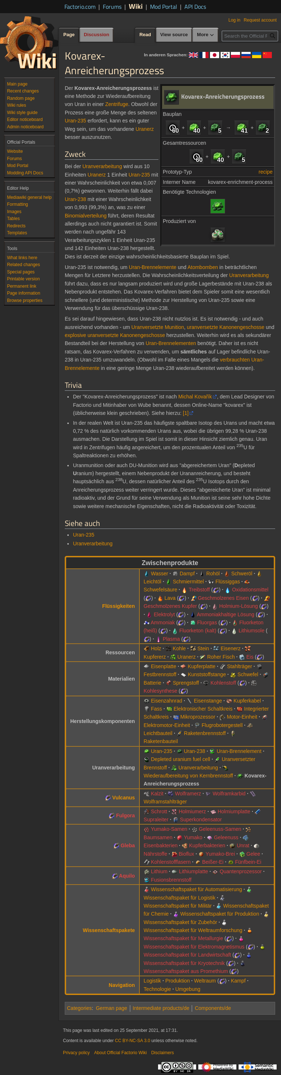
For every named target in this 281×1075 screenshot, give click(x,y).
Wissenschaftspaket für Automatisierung (196, 889)
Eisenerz (230, 648)
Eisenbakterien (161, 845)
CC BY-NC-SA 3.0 (132, 1040)
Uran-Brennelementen (171, 343)
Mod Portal (163, 6)
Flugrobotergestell (222, 725)
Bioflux (186, 854)
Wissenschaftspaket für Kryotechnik (184, 963)
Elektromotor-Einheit (167, 725)
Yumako (193, 837)
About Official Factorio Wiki (120, 1052)
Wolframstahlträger (165, 802)
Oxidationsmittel (250, 590)
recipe (266, 172)
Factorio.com (79, 6)
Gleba (128, 845)
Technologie (157, 989)
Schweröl (241, 573)
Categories (79, 1008)
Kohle (179, 648)
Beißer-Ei (213, 862)
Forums (112, 6)
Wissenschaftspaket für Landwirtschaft (187, 955)
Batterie (152, 683)
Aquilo (127, 876)
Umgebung (188, 989)
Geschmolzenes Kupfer (170, 606)
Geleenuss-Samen (220, 829)
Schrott (159, 811)
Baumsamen (158, 837)
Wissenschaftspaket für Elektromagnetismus (194, 947)
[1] (186, 413)
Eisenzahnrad (166, 701)
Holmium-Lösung (238, 606)
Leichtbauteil (158, 733)
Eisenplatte (163, 666)
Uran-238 (75, 199)
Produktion (177, 981)
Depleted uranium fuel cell (180, 759)
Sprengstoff (186, 683)
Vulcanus (123, 797)
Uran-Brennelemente (152, 267)
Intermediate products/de (161, 1008)
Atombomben (202, 267)
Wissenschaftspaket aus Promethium (186, 971)
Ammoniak (163, 622)
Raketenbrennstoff (205, 733)
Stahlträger (239, 666)
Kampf (238, 981)
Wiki (136, 6)
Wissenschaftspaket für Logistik (180, 898)
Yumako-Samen (169, 829)
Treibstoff (199, 590)
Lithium (159, 871)
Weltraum (205, 981)
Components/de (213, 1008)
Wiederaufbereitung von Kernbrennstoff (188, 776)
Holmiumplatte (234, 811)
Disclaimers (162, 1052)
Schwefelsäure (160, 590)
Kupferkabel (247, 701)
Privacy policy (76, 1052)
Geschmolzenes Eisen (223, 598)
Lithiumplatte (193, 871)
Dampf (187, 573)
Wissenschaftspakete (109, 930)
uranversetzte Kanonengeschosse (226, 327)
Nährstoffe (155, 854)
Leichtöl (152, 581)
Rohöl (213, 573)
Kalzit (157, 793)
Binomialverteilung (85, 216)
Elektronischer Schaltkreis (202, 709)
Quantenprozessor (241, 871)
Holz (156, 648)
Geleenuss (226, 837)
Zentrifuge (116, 104)
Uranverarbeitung (102, 166)
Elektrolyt (164, 614)
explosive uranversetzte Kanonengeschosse (115, 335)
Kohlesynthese (160, 691)
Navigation (122, 985)
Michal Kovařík (195, 397)
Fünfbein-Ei (248, 862)
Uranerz (145, 129)
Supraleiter (156, 819)
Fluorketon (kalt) (197, 630)
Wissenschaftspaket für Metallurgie (183, 938)
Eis (249, 657)
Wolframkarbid (229, 793)
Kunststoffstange (207, 674)
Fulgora (125, 815)
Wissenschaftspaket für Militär (178, 906)
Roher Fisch (221, 657)
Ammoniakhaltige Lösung (225, 614)
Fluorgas (207, 622)
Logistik (152, 981)
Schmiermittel (188, 581)
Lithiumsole (252, 630)
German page (111, 1008)
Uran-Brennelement (239, 751)
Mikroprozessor (198, 717)
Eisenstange (208, 701)
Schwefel (247, 674)
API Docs (195, 6)
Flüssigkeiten (118, 606)
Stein (203, 648)
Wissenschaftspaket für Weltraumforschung (193, 930)
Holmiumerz (192, 811)
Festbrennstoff (160, 674)
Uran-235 (75, 121)
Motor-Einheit (242, 717)
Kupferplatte (202, 666)
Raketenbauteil (161, 741)
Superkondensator (201, 819)
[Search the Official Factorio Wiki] (250, 36)
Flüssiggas (228, 581)
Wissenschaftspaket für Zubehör (180, 922)
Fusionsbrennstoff (171, 880)
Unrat (243, 845)
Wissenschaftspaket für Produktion (219, 914)
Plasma (171, 639)
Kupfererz (155, 657)
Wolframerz (188, 793)
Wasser (159, 573)
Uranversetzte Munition (157, 327)
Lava (170, 598)
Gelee (253, 854)
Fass (156, 709)
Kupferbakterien (207, 845)
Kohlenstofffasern (170, 862)
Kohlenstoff (223, 683)
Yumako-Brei (220, 854)
